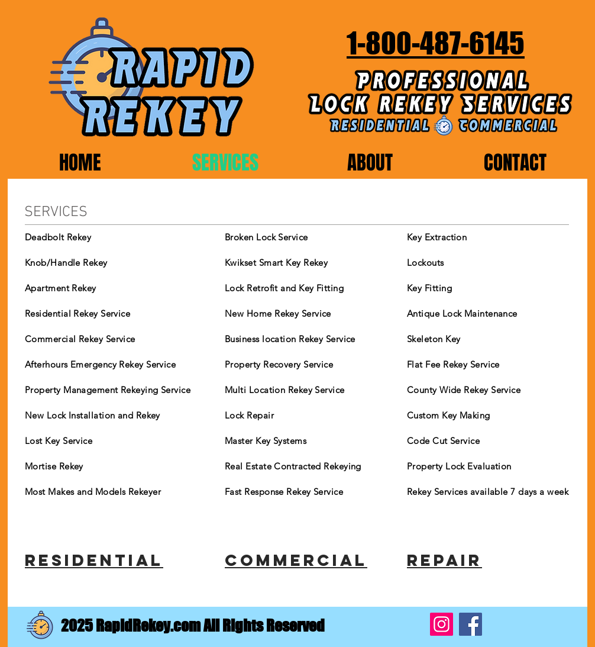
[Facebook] (470, 624)
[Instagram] (441, 624)
